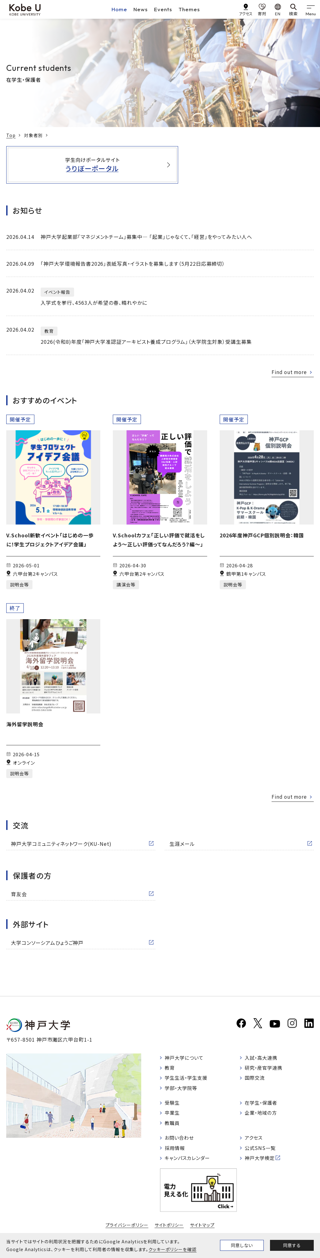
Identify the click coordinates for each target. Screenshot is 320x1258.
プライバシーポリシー (126, 1229)
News (140, 9)
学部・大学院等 (182, 1089)
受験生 (173, 1104)
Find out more (288, 372)
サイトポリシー (169, 1229)
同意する (292, 1245)
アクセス (254, 1141)
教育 (170, 1068)
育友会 (19, 894)
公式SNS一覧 (261, 1151)
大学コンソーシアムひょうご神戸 (47, 942)
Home (119, 9)
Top (11, 135)
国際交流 (255, 1079)
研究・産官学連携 (265, 1068)
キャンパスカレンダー (189, 1162)
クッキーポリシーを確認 (172, 1249)
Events (163, 9)
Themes (189, 9)
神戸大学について (185, 1058)
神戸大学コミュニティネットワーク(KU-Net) (61, 843)
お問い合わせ (180, 1141)
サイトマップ (202, 1229)
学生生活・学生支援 (187, 1079)
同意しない (242, 1245)
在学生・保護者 (262, 1104)
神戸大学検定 (261, 1162)
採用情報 (175, 1151)
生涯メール (182, 843)
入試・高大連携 (262, 1058)
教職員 (173, 1125)
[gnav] (310, 9)
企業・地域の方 (262, 1115)
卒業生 (173, 1115)
